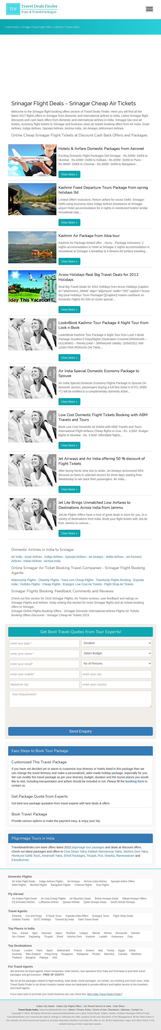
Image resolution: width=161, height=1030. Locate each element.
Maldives (136, 954)
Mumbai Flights (38, 884)
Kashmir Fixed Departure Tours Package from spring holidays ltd (103, 190)
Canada (122, 954)
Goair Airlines (33, 556)
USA (54, 957)
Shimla (108, 933)
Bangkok (30, 957)
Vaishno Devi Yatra (135, 851)
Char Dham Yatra (75, 851)
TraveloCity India (64, 919)
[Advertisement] (80, 66)
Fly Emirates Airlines (23, 902)
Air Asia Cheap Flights (53, 898)
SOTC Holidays (42, 919)
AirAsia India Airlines (95, 881)
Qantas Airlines (71, 902)
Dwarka (109, 855)
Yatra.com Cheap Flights (77, 580)
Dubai (132, 950)
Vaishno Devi (74, 936)
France (78, 950)
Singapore (67, 954)
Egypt (121, 950)
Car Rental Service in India (97, 1006)
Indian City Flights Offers (69, 1006)
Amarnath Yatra (52, 855)
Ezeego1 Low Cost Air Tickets (82, 584)
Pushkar (70, 933)
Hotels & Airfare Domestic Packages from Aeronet (101, 148)
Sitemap (125, 1009)
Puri (100, 855)
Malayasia (82, 954)
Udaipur (83, 933)
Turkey (110, 950)
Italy (100, 950)
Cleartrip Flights (48, 580)
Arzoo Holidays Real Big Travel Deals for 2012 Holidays (98, 277)
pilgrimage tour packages (87, 847)
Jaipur (58, 933)
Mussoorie (121, 933)
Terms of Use (99, 1009)
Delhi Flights (19, 884)
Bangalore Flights (60, 884)
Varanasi (46, 933)
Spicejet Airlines (75, 556)
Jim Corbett (18, 936)
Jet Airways (95, 556)
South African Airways (122, 902)
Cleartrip (16, 915)
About (72, 1009)
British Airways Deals (106, 898)
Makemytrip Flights (23, 580)
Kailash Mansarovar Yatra (105, 851)
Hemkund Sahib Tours (26, 855)
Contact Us (137, 1009)
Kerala (24, 933)
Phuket (96, 954)
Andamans (117, 936)
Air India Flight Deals (23, 881)
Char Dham (119, 1006)
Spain (49, 950)
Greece (90, 950)
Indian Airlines (32, 561)
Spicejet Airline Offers (123, 881)
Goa (14, 933)
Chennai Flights (83, 884)
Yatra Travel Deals (88, 919)
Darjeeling (34, 936)
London (28, 950)
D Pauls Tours (53, 915)
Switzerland (63, 950)
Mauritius (109, 954)
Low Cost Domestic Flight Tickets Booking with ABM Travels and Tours (103, 417)
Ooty (130, 936)
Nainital (135, 933)
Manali (96, 933)
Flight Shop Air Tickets (119, 584)
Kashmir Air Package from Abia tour (89, 235)
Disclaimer (113, 1009)
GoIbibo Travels (21, 919)
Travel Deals (12, 26)
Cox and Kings (34, 915)
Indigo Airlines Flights (51, 881)
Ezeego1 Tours (100, 915)
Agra (34, 933)
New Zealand (33, 954)
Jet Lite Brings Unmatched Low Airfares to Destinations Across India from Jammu (94, 505)
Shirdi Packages (74, 855)
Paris (39, 950)
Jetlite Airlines (115, 556)
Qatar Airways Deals (95, 902)
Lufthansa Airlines (49, 902)
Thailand (17, 957)
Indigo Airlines (53, 556)
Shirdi (60, 936)
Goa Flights (102, 884)
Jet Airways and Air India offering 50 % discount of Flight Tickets (101, 461)
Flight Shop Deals (123, 915)
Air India (16, 556)
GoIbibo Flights (30, 584)
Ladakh (103, 936)
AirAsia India (52, 561)
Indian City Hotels (45, 1006)
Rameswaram (125, 855)
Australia (17, 954)
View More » (69, 174)
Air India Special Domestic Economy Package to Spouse (98, 373)
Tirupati (91, 855)
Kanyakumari (20, 860)
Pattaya (43, 957)
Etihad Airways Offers (134, 898)
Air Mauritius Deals (80, 898)
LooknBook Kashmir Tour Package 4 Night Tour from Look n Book (103, 325)
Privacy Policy (84, 1009)
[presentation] (41, 717)
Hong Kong (51, 954)
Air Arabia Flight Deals (24, 898)
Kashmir (90, 936)
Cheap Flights (51, 584)
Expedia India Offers (77, 915)
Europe (16, 950)
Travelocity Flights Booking (113, 580)
